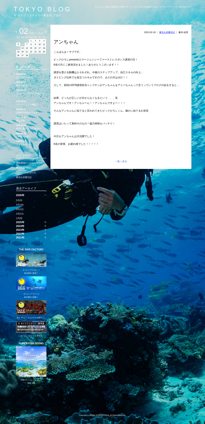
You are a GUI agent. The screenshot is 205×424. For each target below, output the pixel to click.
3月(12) (20, 209)
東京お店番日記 (167, 32)
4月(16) (20, 204)
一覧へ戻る (121, 161)
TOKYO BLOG (43, 9)
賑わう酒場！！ (31, 84)
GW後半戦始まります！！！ (31, 111)
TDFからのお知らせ (26, 172)
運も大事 (31, 119)
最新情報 (20, 167)
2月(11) (20, 213)
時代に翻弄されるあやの (31, 127)
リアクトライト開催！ (31, 103)
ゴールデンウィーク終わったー (31, 93)
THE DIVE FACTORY (31, 249)
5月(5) (19, 200)
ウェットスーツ (31, 143)
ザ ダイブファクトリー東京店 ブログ (37, 15)
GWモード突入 (31, 135)
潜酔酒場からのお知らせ (28, 163)
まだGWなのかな (31, 76)
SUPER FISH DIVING (31, 343)
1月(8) (19, 218)
